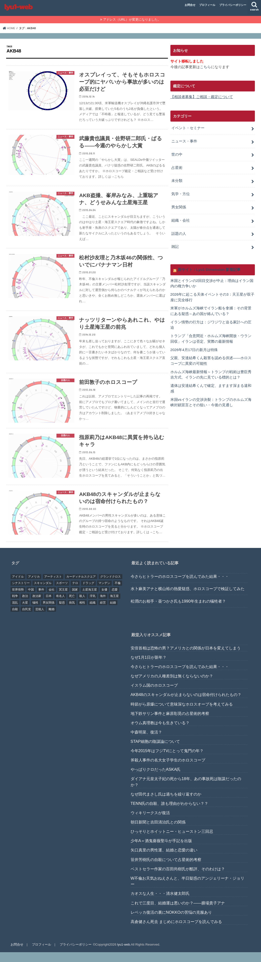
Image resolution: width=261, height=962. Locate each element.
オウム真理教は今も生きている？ (160, 732)
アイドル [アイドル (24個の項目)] (18, 586)
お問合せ (190, 4)
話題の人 (178, 231)
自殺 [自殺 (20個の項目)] (15, 619)
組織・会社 (180, 218)
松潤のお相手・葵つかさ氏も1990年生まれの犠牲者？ (178, 611)
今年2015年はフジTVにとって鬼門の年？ (167, 760)
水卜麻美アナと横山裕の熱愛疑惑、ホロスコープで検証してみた (188, 598)
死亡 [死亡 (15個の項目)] (72, 606)
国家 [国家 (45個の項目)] (75, 599)
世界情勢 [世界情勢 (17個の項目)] (18, 599)
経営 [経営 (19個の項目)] (103, 612)
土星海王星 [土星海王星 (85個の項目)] (89, 599)
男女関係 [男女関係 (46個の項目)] (49, 612)
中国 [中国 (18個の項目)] (31, 599)
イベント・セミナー (188, 128)
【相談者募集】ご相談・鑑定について (201, 97)
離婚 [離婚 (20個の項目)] (52, 619)
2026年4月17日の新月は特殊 (194, 346)
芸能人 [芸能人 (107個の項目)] (39, 619)
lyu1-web (122, 954)
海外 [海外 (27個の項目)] (103, 606)
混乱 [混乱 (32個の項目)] (15, 612)
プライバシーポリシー (232, 4)
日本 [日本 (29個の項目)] (49, 606)
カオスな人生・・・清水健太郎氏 (160, 903)
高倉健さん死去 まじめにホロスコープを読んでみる (176, 931)
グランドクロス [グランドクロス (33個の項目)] (110, 586)
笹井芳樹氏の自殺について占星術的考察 (166, 869)
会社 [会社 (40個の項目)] (52, 599)
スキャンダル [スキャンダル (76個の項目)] (43, 593)
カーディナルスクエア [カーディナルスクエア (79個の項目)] (81, 586)
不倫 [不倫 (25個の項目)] (118, 593)
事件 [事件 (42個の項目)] (41, 599)
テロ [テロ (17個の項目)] (75, 593)
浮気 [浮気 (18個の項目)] (93, 606)
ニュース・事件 (184, 140)
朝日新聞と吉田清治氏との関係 (158, 832)
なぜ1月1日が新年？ (148, 667)
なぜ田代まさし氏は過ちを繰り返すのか (166, 804)
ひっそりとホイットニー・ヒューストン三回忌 (172, 841)
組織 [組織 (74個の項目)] (93, 612)
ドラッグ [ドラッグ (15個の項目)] (88, 593)
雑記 (175, 244)
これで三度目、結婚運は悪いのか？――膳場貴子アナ (178, 913)
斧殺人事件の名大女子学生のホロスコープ (168, 770)
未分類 (176, 179)
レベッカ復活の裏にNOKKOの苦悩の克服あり (171, 922)
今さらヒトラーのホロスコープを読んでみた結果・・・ (180, 586)
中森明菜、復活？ (146, 742)
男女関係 (178, 205)
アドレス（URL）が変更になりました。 (132, 19)
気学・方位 (180, 192)
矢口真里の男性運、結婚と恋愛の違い (164, 860)
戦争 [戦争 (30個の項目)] (15, 606)
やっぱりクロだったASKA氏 (156, 779)
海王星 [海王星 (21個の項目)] (114, 606)
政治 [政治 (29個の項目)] (25, 606)
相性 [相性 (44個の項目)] (82, 612)
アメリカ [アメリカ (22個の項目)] (34, 586)
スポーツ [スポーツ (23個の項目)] (62, 593)
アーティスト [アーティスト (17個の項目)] (53, 586)
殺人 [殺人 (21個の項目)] (82, 606)
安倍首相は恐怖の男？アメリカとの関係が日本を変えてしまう (186, 658)
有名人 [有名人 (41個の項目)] (60, 606)
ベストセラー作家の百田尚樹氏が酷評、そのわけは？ (178, 878)
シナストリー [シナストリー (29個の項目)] (21, 593)
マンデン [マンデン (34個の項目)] (104, 593)
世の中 (176, 153)
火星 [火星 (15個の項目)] (25, 612)
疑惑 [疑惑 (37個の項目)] (62, 612)
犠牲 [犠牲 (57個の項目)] (35, 612)
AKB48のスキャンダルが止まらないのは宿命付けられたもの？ (186, 704)
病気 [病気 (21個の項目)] (72, 612)
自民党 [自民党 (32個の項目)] (26, 619)
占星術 (176, 166)
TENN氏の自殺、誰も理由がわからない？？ (169, 813)
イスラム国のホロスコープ (154, 695)
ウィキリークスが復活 (150, 822)
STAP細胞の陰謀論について (155, 751)
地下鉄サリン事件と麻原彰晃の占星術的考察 (170, 723)
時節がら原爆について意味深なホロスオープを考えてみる (182, 714)
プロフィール (207, 4)
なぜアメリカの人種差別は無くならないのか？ (172, 686)
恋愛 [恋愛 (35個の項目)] (115, 599)
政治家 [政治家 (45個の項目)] (36, 606)
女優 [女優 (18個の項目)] (104, 599)
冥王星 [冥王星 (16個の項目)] (63, 599)
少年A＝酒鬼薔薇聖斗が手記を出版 (161, 850)
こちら (205, 67)
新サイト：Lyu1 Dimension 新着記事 (209, 267)
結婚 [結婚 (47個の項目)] (113, 612)
